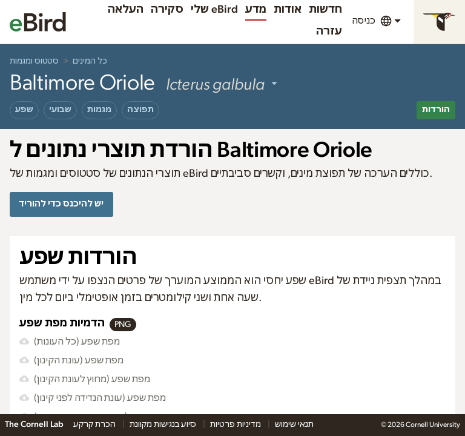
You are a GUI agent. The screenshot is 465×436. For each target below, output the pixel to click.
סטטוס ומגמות (34, 61)
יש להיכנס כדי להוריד (61, 203)
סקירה (167, 9)
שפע (24, 109)
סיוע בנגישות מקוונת (164, 424)
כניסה (363, 20)
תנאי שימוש (294, 424)
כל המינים (90, 61)
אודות (288, 9)
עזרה (329, 31)
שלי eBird (214, 9)
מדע (255, 9)
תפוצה (140, 109)
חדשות (325, 9)
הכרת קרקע (95, 424)
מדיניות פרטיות (236, 424)
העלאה (125, 9)
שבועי (60, 109)
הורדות (436, 109)
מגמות (99, 109)
